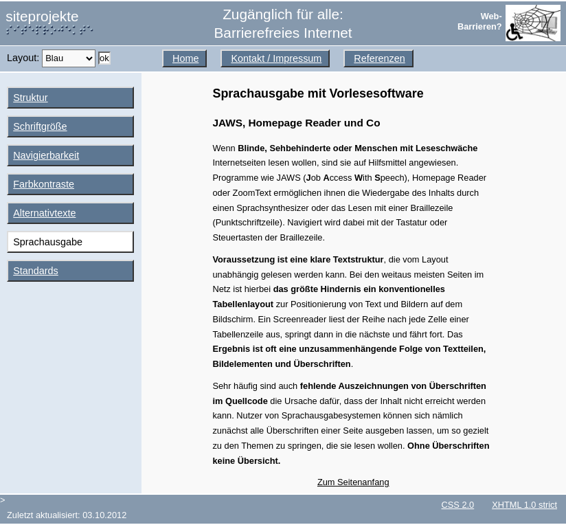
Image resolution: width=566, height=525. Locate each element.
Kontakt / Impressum (276, 58)
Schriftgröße (40, 126)
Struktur (30, 97)
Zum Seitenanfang (353, 482)
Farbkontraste (43, 184)
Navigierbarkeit (46, 155)
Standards (35, 270)
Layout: (24, 57)
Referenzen (379, 58)
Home (185, 58)
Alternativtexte (44, 213)
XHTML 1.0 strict (524, 505)
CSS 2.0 (458, 505)
